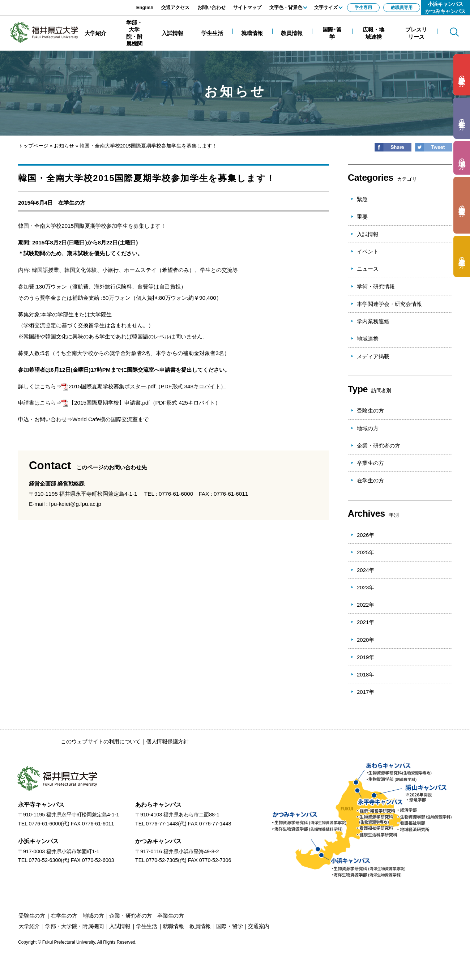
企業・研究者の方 (378, 446)
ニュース (368, 269)
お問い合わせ (211, 7)
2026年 (365, 535)
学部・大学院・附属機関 (74, 926)
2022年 (365, 605)
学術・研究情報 (376, 286)
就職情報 (173, 926)
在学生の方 (71, 203)
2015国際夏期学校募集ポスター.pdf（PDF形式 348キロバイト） (143, 386)
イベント (368, 251)
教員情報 (200, 926)
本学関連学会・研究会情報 (389, 304)
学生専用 (363, 7)
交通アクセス (175, 7)
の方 (462, 75)
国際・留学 (229, 926)
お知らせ (64, 146)
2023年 (365, 587)
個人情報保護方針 (167, 741)
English (145, 7)
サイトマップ (247, 7)
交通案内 (258, 926)
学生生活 (146, 926)
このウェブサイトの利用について (101, 741)
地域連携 (368, 339)
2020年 (365, 640)
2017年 (365, 692)
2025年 (365, 552)
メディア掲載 (373, 356)
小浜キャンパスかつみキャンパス (445, 7)
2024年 (365, 570)
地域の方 (368, 428)
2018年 (365, 674)
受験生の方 (370, 410)
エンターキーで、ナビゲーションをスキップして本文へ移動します (81, 4)
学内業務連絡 (373, 321)
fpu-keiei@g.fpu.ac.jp (75, 504)
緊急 (362, 199)
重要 (362, 217)
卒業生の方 (370, 463)
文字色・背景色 (285, 7)
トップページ (33, 146)
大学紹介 (29, 926)
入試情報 (368, 234)
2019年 (365, 657)
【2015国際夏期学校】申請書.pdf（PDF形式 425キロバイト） (141, 403)
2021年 (365, 622)
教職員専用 (402, 7)
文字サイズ (326, 7)
